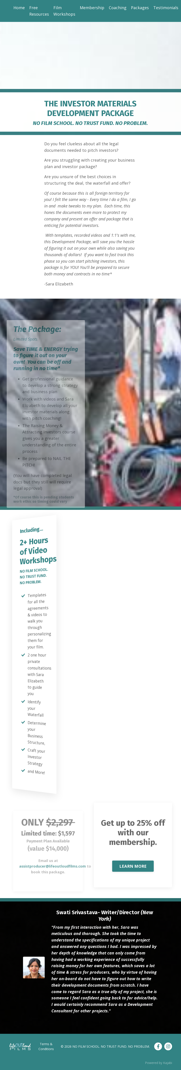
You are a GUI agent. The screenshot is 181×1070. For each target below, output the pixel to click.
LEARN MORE (133, 866)
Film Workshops (64, 11)
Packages (140, 7)
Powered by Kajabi (158, 1063)
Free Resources (39, 11)
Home (19, 7)
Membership (92, 7)
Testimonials (165, 7)
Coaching (117, 7)
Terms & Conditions (46, 1046)
